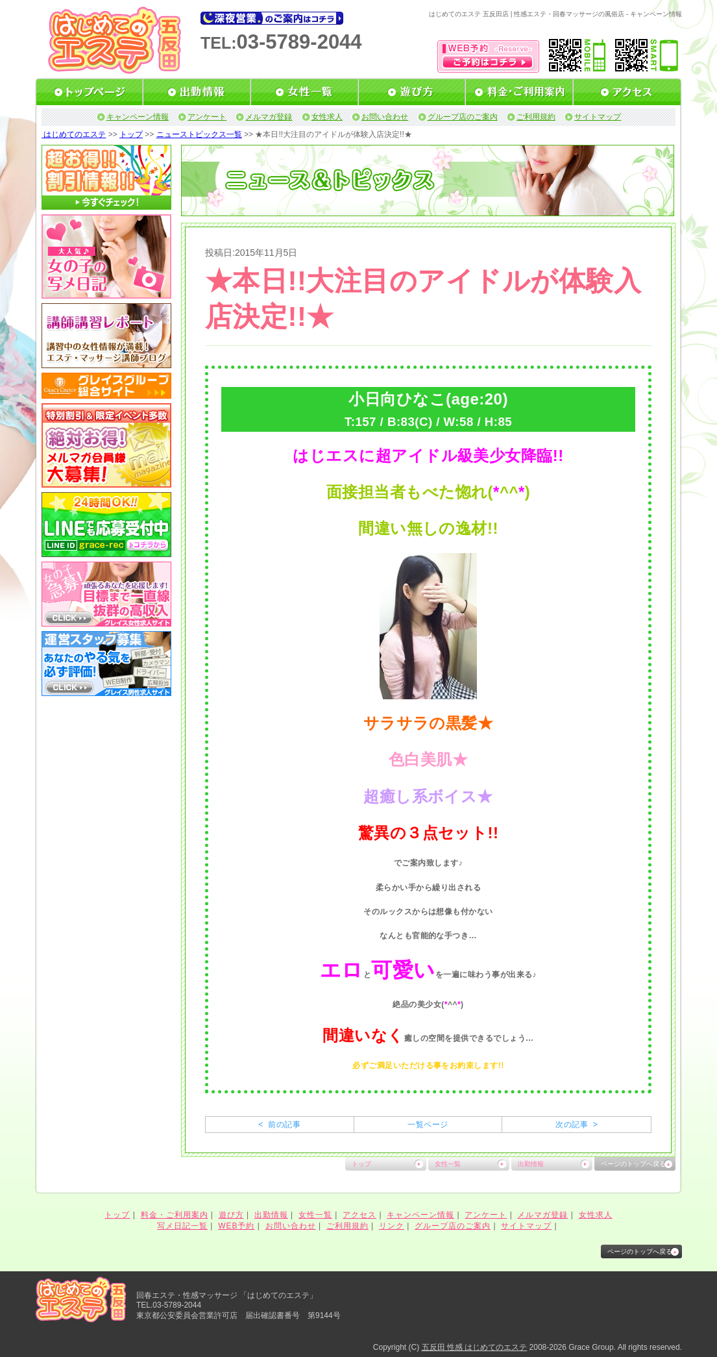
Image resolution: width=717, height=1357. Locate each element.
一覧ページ (427, 1124)
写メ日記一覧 (182, 1225)
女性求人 (327, 116)
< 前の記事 (279, 1124)
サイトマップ (597, 116)
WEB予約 (236, 1225)
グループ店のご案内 (463, 116)
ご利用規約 (535, 116)
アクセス (359, 1214)
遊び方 (231, 1214)
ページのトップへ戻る (633, 1163)
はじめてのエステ (74, 134)
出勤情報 (531, 1163)
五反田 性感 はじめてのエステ (475, 1347)
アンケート (207, 116)
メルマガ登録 (268, 116)
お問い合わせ (384, 116)
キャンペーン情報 (137, 116)
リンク (391, 1225)
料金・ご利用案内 (174, 1214)
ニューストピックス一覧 (199, 134)
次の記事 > (576, 1124)
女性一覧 (448, 1163)
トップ (131, 134)
